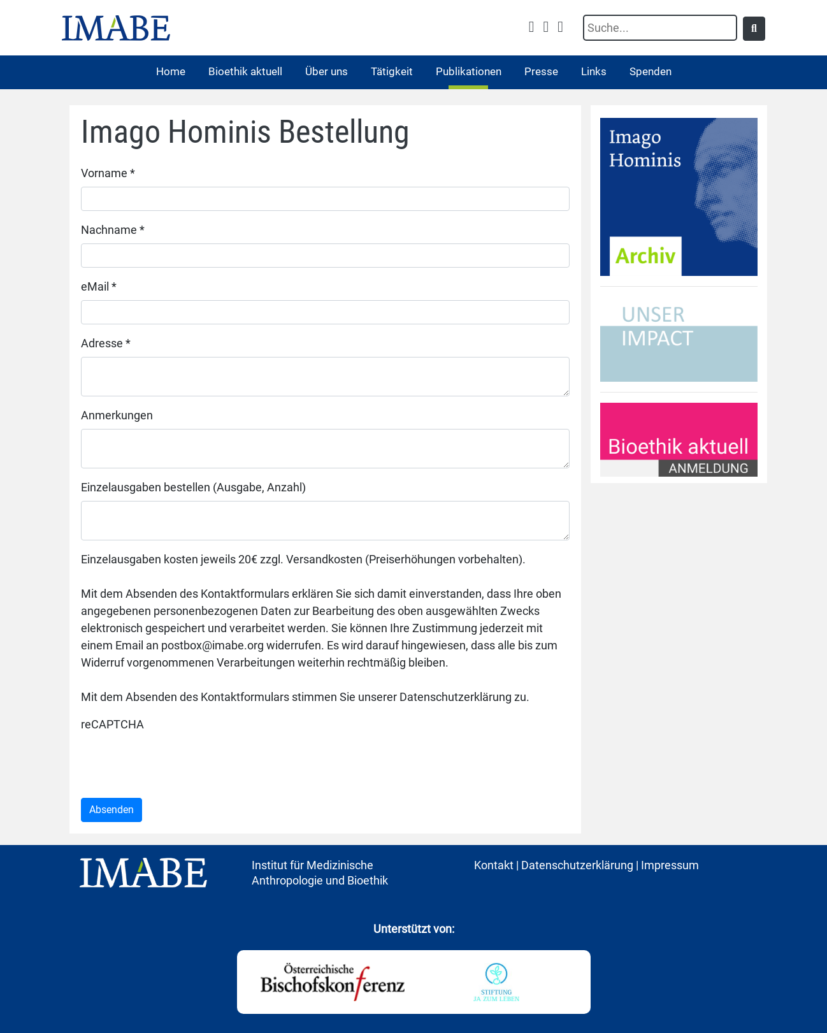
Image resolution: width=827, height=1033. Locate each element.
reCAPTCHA (112, 724)
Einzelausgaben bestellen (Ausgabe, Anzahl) (193, 487)
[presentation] (178, 763)
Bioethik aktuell (245, 71)
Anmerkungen (117, 415)
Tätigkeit (392, 71)
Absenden (111, 810)
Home (170, 71)
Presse (541, 71)
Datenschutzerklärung (577, 865)
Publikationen (468, 71)
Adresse (106, 343)
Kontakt (494, 865)
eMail (99, 286)
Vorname (108, 173)
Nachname (113, 229)
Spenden (650, 71)
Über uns (326, 71)
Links (594, 71)
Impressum (670, 865)
